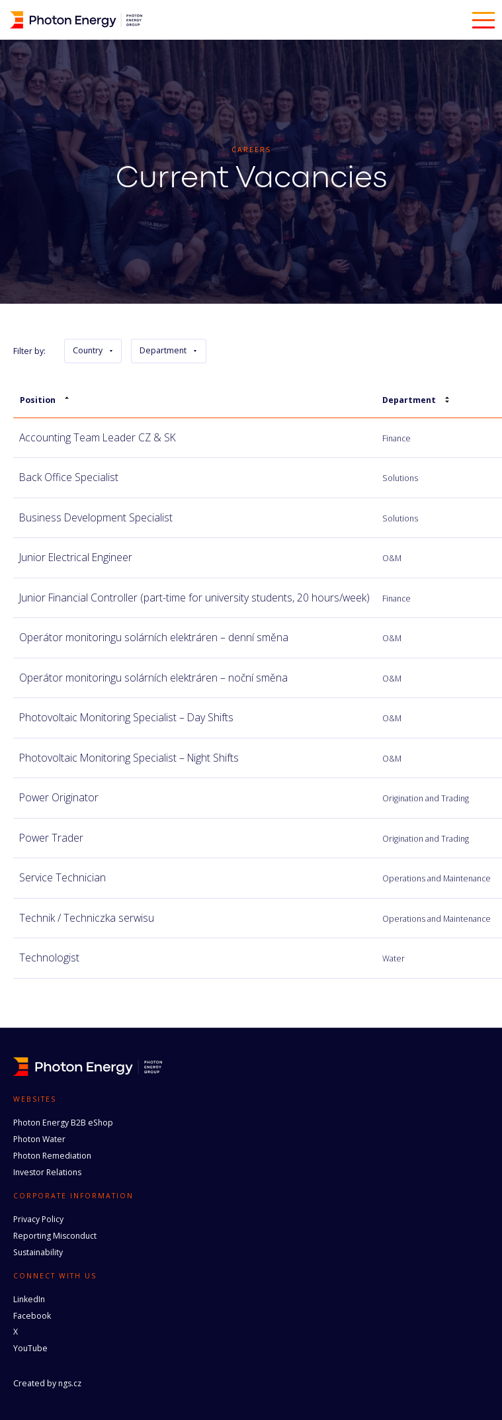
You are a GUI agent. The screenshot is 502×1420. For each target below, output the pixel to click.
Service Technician (62, 877)
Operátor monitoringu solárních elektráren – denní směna (153, 637)
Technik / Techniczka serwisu (86, 917)
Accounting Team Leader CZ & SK (97, 437)
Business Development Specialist (96, 517)
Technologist (49, 957)
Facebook (32, 1315)
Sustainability (38, 1252)
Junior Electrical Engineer (75, 557)
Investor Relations (47, 1172)
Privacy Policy (38, 1219)
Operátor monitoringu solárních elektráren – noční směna (153, 677)
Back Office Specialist (68, 477)
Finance (396, 438)
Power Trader (51, 837)
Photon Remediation (52, 1155)
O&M (391, 558)
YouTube (30, 1348)
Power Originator (59, 797)
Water (393, 958)
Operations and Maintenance (436, 878)
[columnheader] (194, 400)
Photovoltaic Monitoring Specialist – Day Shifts (126, 717)
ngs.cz (69, 1383)
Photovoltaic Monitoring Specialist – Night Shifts (129, 757)
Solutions (400, 478)
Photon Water (39, 1139)
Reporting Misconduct (55, 1235)
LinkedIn (29, 1299)
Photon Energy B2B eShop (63, 1122)
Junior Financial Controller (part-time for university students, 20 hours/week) (194, 597)
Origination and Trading (425, 798)
